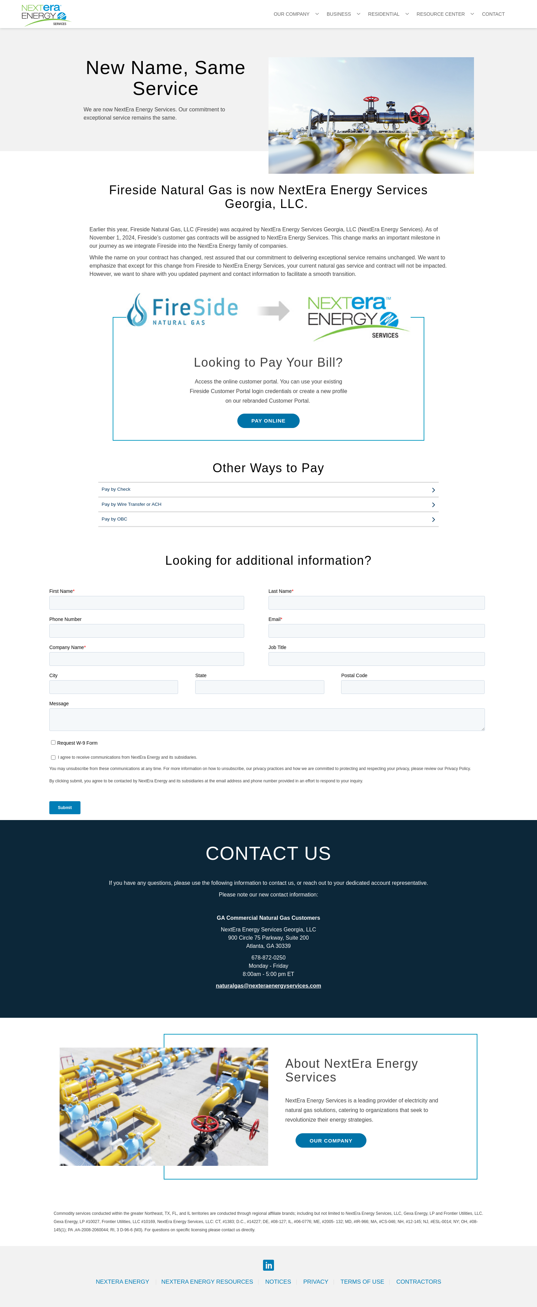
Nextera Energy (123, 1282)
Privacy (315, 1282)
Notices (278, 1282)
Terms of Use (362, 1282)
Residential (384, 14)
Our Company (292, 14)
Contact (493, 14)
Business (339, 14)
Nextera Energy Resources (207, 1282)
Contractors (418, 1282)
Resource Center (441, 14)
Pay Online (268, 421)
